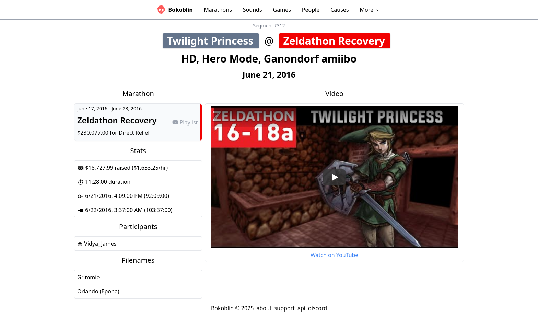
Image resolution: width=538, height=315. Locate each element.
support (284, 308)
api (301, 308)
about (263, 308)
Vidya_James (96, 243)
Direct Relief (134, 132)
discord (317, 308)
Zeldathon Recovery (336, 41)
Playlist (185, 122)
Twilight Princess (213, 41)
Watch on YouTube (334, 255)
